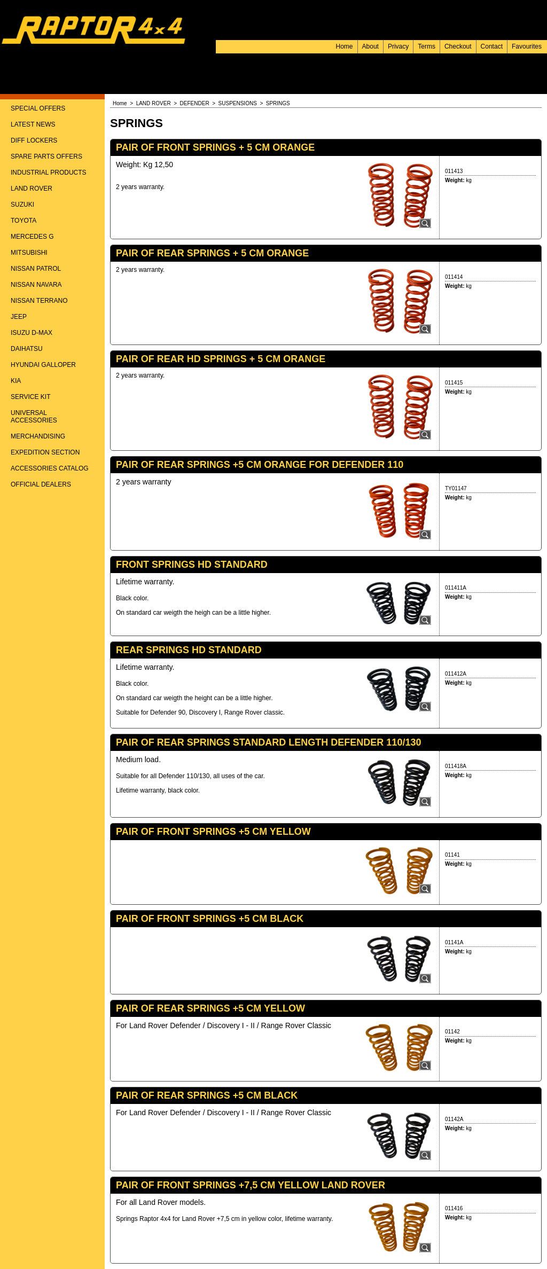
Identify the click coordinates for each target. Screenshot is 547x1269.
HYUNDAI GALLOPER (43, 365)
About (370, 46)
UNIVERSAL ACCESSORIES (34, 416)
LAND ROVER (31, 188)
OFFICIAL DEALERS (41, 484)
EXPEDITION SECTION (45, 452)
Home (344, 46)
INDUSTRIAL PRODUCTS (49, 172)
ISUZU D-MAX (31, 332)
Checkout (458, 46)
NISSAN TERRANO (39, 300)
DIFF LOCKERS (34, 140)
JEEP (19, 316)
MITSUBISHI (29, 252)
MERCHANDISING (38, 436)
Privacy (398, 46)
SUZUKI (22, 204)
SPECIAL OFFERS (38, 108)
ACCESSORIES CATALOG (50, 468)
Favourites (527, 46)
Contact (492, 46)
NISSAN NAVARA (36, 284)
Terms (426, 46)
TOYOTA (23, 220)
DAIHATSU (27, 348)
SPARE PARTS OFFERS (46, 156)
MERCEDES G (32, 236)
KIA (16, 381)
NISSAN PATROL (36, 268)
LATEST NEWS (33, 124)
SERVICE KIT (30, 397)
